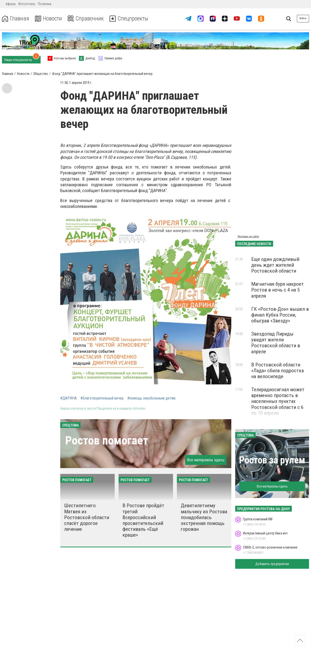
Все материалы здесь (206, 459)
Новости (48, 18)
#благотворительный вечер (102, 398)
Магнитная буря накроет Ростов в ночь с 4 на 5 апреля (277, 290)
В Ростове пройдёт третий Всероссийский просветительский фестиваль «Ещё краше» (143, 520)
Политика (44, 4)
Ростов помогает (106, 440)
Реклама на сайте (248, 236)
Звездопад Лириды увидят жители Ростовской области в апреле (275, 342)
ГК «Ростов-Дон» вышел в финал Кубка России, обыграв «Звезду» (280, 315)
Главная (15, 18)
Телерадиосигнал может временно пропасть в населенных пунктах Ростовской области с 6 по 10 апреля (277, 401)
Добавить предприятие (272, 564)
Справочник (86, 18)
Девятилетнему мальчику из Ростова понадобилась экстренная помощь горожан (204, 517)
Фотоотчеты (26, 4)
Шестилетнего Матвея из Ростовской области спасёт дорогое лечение (86, 517)
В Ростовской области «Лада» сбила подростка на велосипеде (277, 370)
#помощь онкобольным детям (151, 398)
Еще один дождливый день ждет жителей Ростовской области (275, 265)
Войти (303, 18)
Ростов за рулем (272, 460)
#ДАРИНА (68, 398)
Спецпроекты (130, 18)
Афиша (11, 4)
